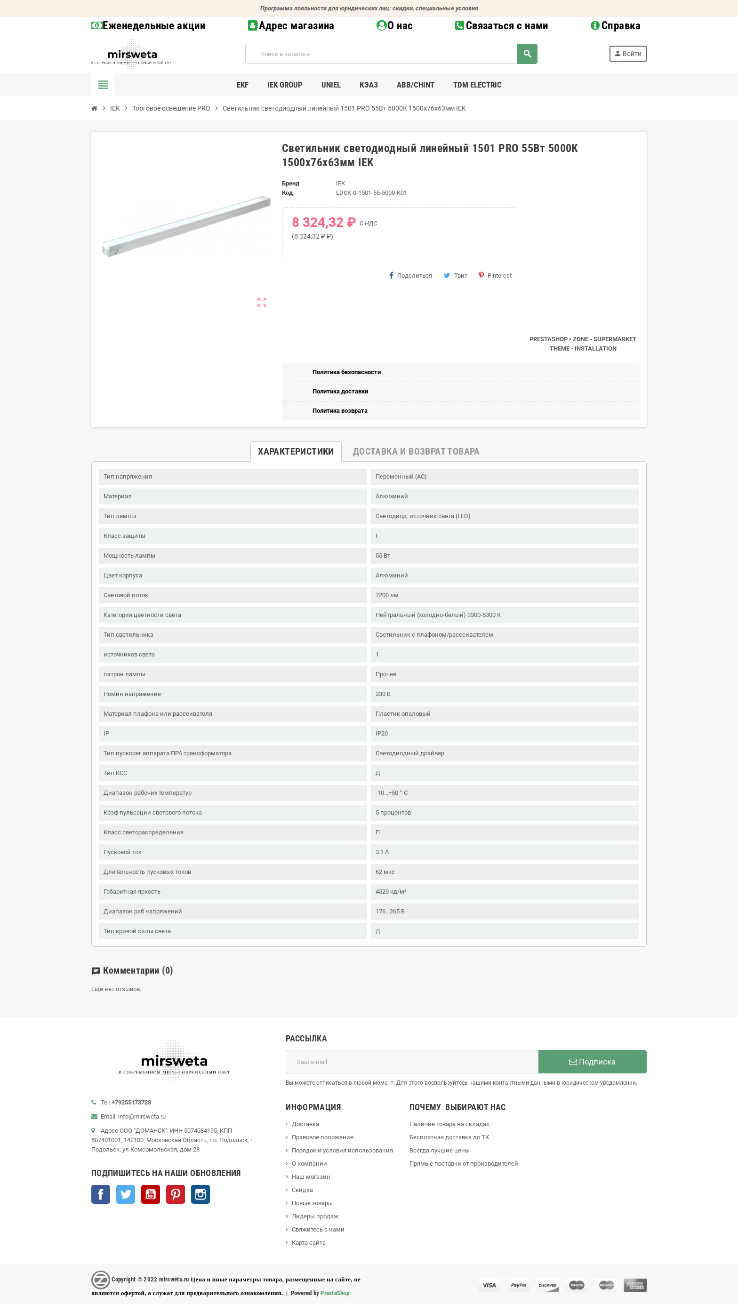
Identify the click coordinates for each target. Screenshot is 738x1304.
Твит (455, 275)
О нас (395, 25)
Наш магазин (311, 1176)
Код (287, 192)
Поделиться (410, 275)
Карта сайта (309, 1242)
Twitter (125, 1194)
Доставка (305, 1124)
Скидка (302, 1189)
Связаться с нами (502, 25)
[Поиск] (391, 54)
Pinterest (495, 275)
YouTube (150, 1194)
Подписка (592, 1061)
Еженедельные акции (148, 25)
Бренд (290, 183)
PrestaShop (335, 1292)
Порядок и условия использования (342, 1150)
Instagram (200, 1194)
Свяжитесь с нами (318, 1229)
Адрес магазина (291, 25)
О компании (309, 1163)
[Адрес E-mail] (412, 1061)
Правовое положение (322, 1137)
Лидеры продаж (315, 1216)
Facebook (100, 1194)
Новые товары (312, 1203)
